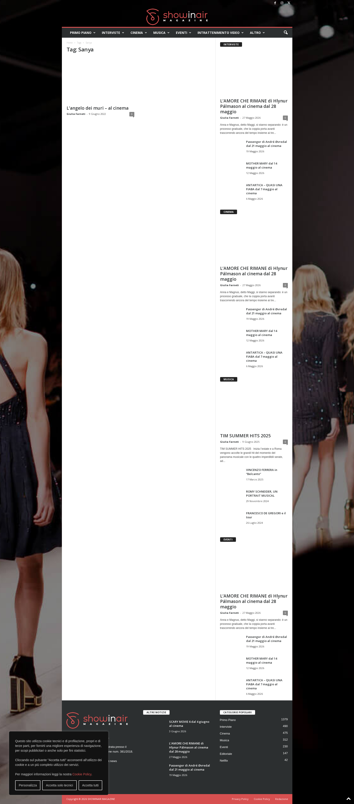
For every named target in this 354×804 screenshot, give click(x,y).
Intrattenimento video (221, 33)
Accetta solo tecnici (59, 785)
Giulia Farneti (76, 114)
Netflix (224, 760)
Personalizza (28, 785)
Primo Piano (82, 33)
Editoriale (226, 753)
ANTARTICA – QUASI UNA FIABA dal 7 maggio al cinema (264, 189)
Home (70, 42)
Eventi (183, 33)
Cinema (138, 33)
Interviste (113, 33)
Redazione (281, 799)
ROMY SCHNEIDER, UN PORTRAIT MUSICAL (261, 493)
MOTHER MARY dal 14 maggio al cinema (261, 165)
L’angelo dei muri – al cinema (97, 108)
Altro (257, 33)
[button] (286, 33)
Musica (161, 33)
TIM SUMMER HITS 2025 (245, 436)
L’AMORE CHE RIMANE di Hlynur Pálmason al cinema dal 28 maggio (254, 106)
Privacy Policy (240, 799)
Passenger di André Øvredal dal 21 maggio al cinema (266, 144)
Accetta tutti (90, 785)
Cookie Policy (81, 774)
